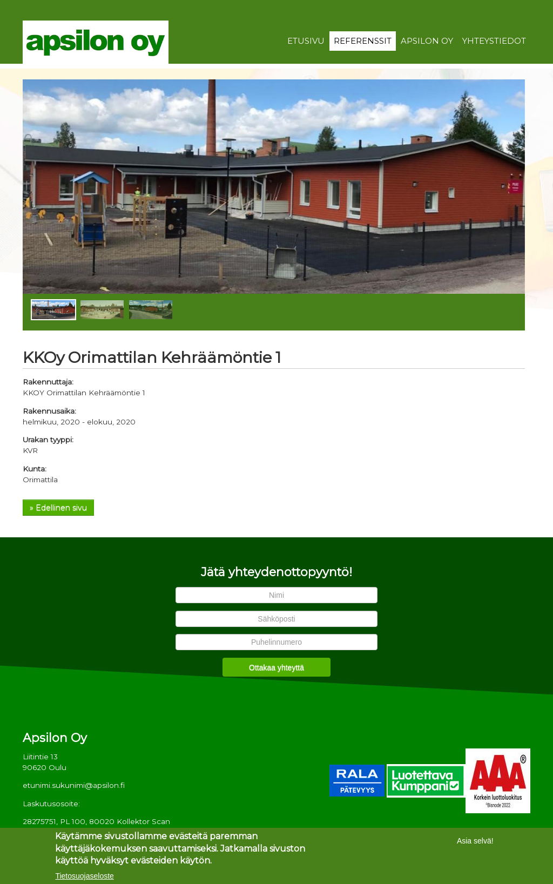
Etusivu (306, 41)
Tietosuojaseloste (84, 877)
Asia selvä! (475, 842)
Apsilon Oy (427, 41)
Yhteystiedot (494, 41)
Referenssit (363, 41)
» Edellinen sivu (58, 507)
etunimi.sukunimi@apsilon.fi (74, 785)
